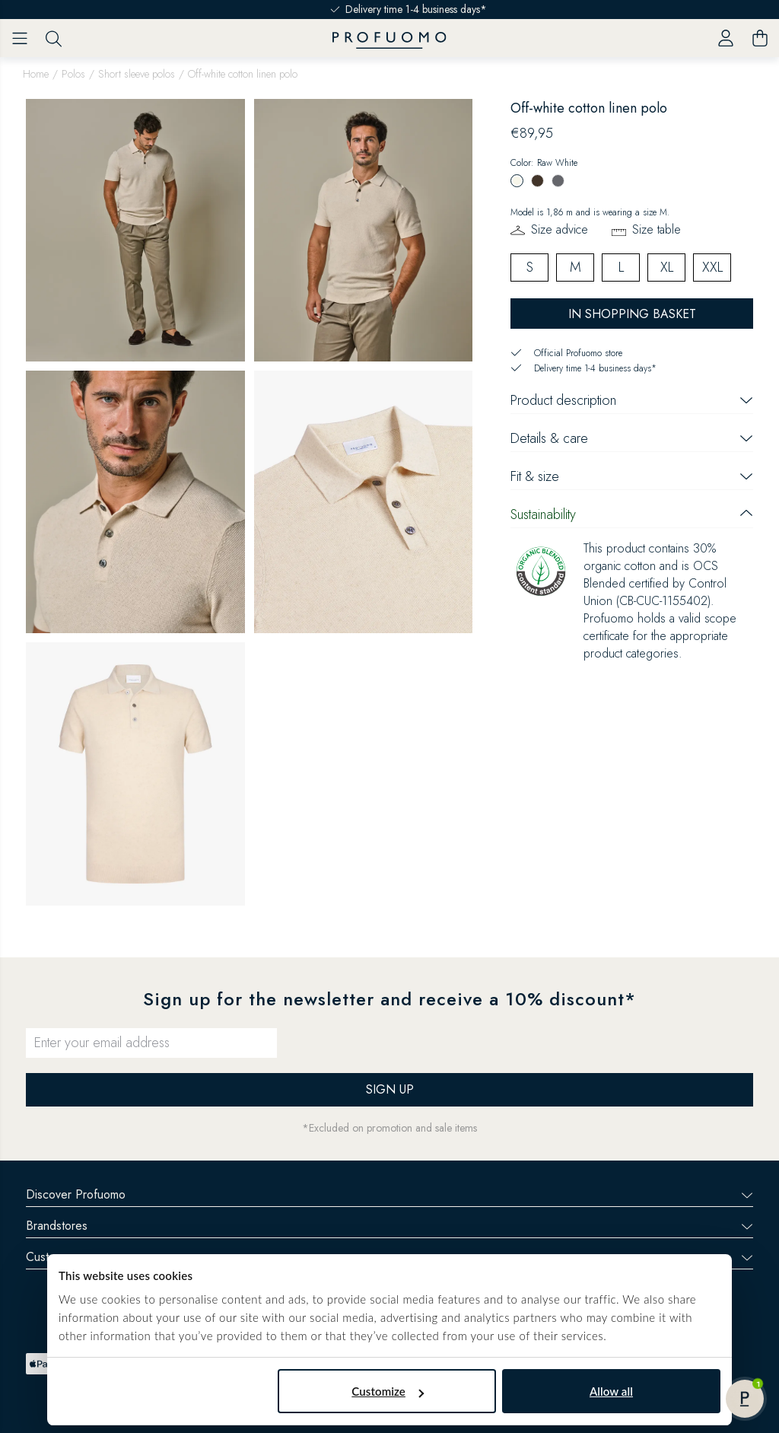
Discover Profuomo (389, 1194)
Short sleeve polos (136, 73)
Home (36, 73)
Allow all (611, 1391)
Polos (73, 73)
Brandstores (389, 1225)
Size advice (559, 229)
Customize (387, 1391)
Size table (656, 229)
